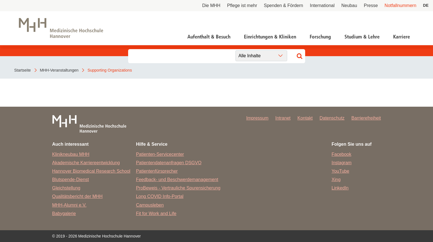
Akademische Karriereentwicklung (86, 162)
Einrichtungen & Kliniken (270, 37)
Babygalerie (64, 213)
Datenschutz (331, 118)
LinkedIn (340, 188)
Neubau (349, 5)
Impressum (257, 118)
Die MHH (211, 5)
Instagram (342, 162)
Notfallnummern (400, 5)
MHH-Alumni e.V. (69, 205)
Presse (371, 5)
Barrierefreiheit (366, 118)
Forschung (320, 37)
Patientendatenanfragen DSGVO (168, 162)
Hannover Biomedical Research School (91, 171)
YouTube (340, 171)
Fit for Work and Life (156, 213)
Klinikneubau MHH (71, 154)
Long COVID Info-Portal (159, 196)
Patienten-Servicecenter (160, 154)
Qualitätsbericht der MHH (77, 196)
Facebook (341, 154)
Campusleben (150, 205)
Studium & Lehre (362, 37)
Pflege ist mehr (242, 5)
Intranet (283, 118)
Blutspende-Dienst (70, 179)
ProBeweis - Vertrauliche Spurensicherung (178, 188)
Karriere (401, 37)
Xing (336, 179)
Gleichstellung (66, 188)
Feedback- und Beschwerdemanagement (177, 179)
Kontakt (304, 118)
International (322, 5)
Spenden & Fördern (283, 5)
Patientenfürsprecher (157, 171)
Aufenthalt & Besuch (208, 37)
